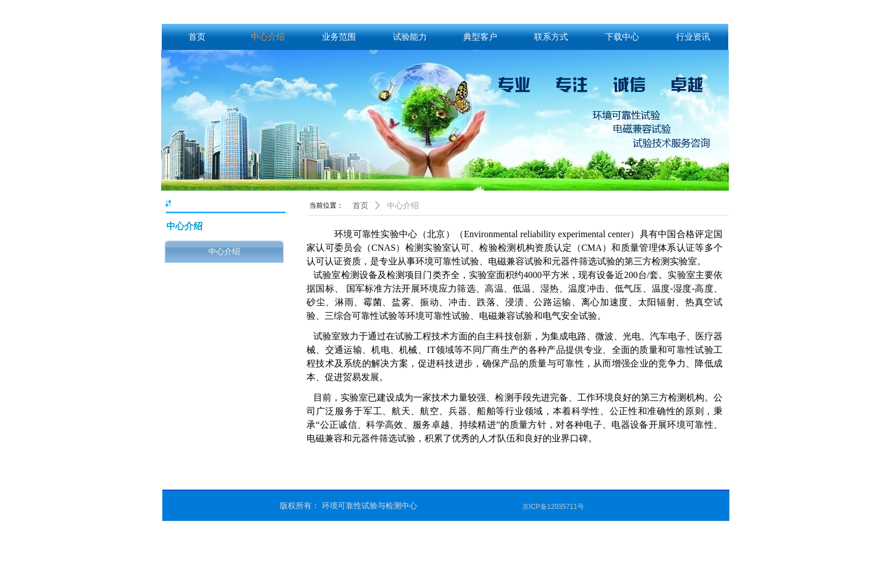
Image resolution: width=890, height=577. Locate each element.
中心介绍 (403, 205)
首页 (360, 205)
